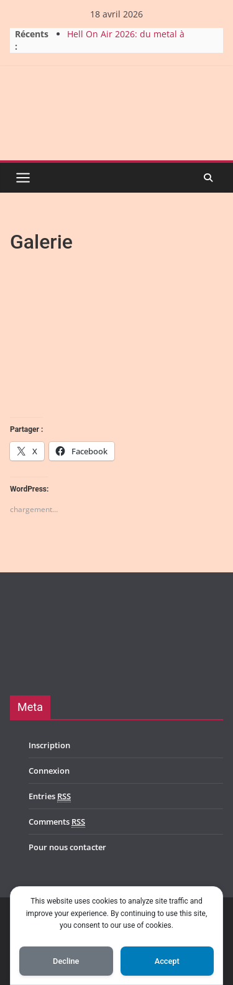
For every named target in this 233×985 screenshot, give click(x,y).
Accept (167, 961)
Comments (57, 822)
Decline (66, 961)
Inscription (49, 745)
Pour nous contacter (67, 847)
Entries (50, 796)
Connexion (49, 770)
